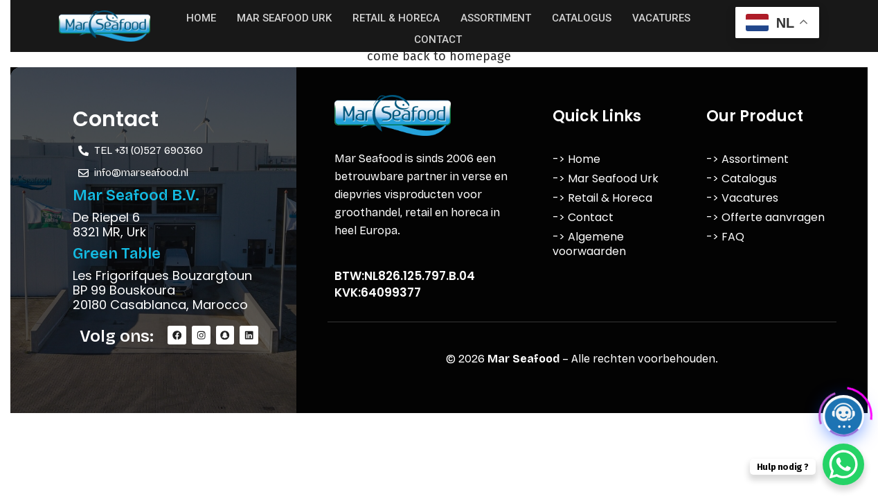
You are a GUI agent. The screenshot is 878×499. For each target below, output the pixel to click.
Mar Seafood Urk (284, 16)
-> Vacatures (742, 198)
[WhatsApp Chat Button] (843, 464)
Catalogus (581, 16)
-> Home (576, 159)
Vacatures (661, 16)
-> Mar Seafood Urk (605, 178)
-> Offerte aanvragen (765, 217)
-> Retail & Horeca (602, 198)
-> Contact (583, 217)
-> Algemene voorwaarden (589, 244)
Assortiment (495, 16)
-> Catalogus (741, 178)
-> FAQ (725, 237)
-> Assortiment (747, 159)
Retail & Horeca (396, 16)
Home (201, 16)
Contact (438, 36)
